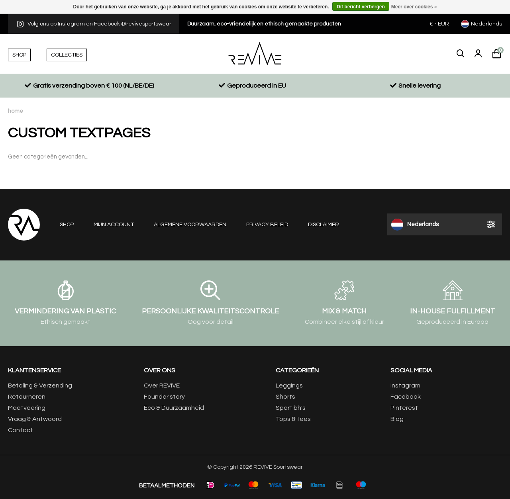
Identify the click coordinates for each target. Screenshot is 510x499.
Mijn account (114, 224)
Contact (20, 430)
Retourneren (26, 396)
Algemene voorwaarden (190, 224)
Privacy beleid (267, 224)
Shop (67, 224)
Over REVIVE (162, 385)
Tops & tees (293, 419)
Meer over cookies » (414, 7)
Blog (397, 419)
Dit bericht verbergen (361, 7)
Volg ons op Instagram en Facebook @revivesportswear (93, 24)
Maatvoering (26, 408)
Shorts (285, 396)
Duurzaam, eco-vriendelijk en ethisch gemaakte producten (264, 24)
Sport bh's (291, 408)
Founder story (164, 396)
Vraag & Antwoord (35, 419)
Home (15, 111)
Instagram (405, 385)
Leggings (289, 385)
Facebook (405, 396)
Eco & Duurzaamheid (174, 408)
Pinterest (404, 408)
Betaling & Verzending (40, 385)
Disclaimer (323, 224)
